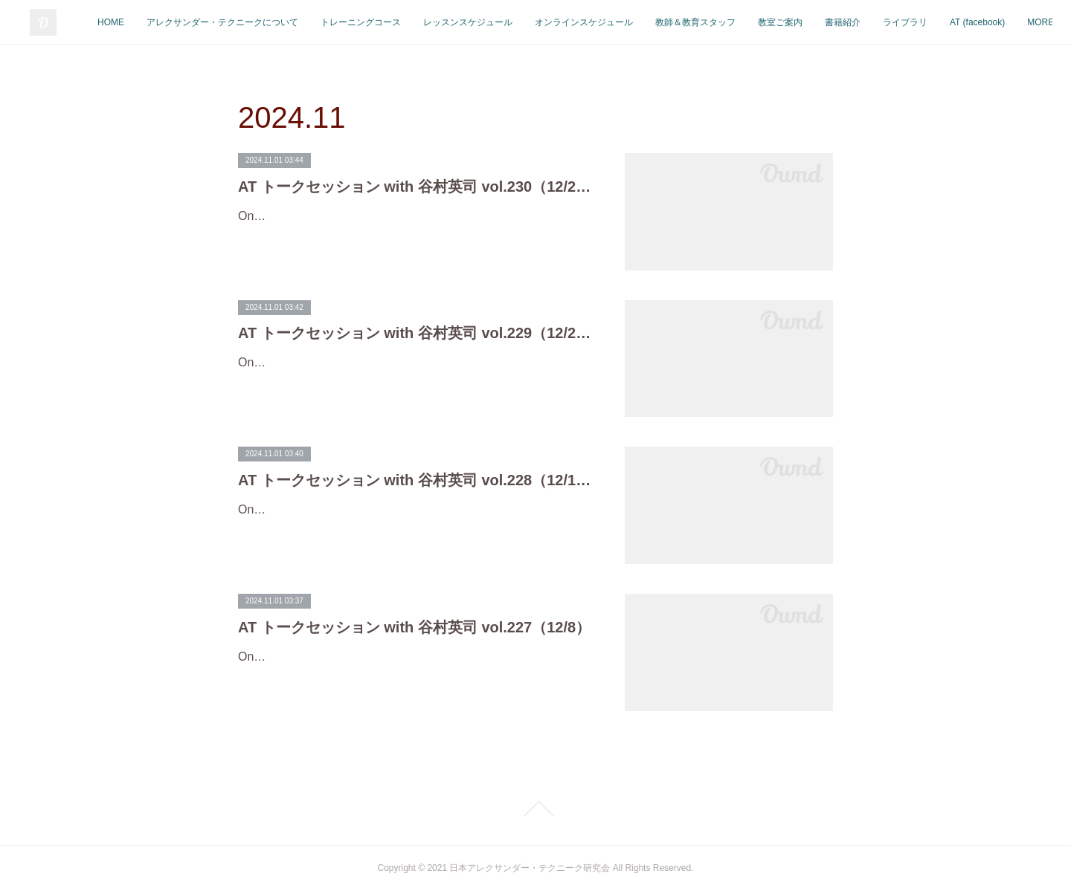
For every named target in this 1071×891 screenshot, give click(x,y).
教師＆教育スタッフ (814, 22)
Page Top (535, 808)
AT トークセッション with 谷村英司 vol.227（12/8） (414, 627)
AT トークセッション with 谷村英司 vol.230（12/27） (416, 186)
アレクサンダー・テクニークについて (340, 22)
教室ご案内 (898, 22)
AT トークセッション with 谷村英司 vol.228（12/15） (416, 480)
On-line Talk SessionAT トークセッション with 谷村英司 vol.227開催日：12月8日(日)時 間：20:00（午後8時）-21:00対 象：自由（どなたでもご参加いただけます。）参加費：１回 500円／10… (413, 678)
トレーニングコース (479, 22)
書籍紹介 (961, 22)
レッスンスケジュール (586, 22)
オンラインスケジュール (702, 22)
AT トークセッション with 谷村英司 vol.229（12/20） (416, 333)
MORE (1014, 22)
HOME (229, 22)
